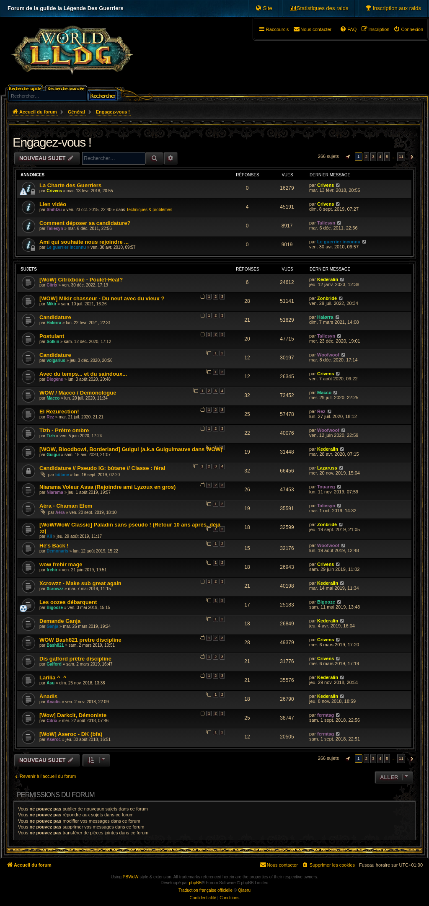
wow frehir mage (61, 564)
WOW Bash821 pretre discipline (80, 640)
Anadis (53, 702)
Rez (50, 417)
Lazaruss (327, 467)
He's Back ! (54, 545)
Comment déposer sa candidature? (84, 223)
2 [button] (366, 156)
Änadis (48, 696)
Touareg (326, 486)
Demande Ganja (59, 621)
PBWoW (131, 877)
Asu (50, 683)
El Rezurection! (59, 411)
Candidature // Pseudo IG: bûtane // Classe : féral (102, 468)
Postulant (51, 336)
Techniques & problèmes (149, 209)
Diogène (55, 379)
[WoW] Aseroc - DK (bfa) (70, 734)
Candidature (55, 317)
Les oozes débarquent (68, 602)
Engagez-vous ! (52, 142)
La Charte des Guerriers (70, 185)
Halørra (54, 322)
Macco (53, 398)
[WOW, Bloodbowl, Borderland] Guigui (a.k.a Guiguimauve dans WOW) (130, 449)
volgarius (56, 360)
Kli (49, 536)
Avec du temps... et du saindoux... (83, 374)
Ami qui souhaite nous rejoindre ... (84, 242)
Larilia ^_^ (52, 677)
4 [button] (380, 156)
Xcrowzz (55, 588)
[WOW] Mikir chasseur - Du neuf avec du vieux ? (101, 298)
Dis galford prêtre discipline (75, 659)
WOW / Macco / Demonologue (77, 393)
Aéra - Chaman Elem (65, 506)
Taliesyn (55, 228)
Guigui (53, 454)
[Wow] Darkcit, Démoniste (72, 715)
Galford (54, 664)
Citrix (52, 285)
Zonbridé (327, 298)
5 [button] (387, 156)
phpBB (195, 882)
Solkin (53, 341)
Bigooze (55, 607)
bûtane (62, 474)
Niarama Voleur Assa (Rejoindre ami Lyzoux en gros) (107, 487)
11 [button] (401, 156)
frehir (52, 570)
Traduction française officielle (205, 890)
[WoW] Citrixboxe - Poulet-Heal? (81, 279)
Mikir (51, 304)
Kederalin (327, 279)
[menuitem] (393, 8)
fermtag (325, 715)
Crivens (54, 190)
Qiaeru (244, 890)
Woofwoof (328, 354)
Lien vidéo (52, 204)
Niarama (55, 492)
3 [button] (373, 156)
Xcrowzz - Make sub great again (80, 583)
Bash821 (55, 645)
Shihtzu (54, 209)
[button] (346, 157)
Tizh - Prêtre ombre (64, 430)
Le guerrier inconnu (66, 247)
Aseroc (54, 739)
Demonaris (57, 551)
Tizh (51, 436)
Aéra (60, 512)
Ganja (52, 626)
